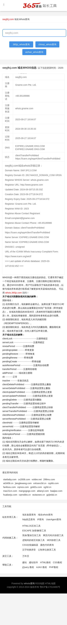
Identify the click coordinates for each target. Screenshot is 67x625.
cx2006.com (24, 479)
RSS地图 (39, 583)
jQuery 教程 (28, 567)
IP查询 (40, 519)
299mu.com (49, 479)
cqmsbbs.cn (25, 494)
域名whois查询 (45, 514)
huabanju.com (10, 494)
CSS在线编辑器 (30, 545)
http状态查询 (28, 519)
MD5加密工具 (54, 540)
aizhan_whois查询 (34, 52)
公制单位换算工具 (47, 549)
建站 (24, 562)
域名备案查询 (29, 514)
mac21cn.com (10, 491)
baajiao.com (56, 491)
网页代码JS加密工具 (53, 535)
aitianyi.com (43, 491)
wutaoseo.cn (38, 494)
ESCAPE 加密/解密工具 (34, 530)
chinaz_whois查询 (47, 44)
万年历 (25, 556)
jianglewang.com (23, 483)
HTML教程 (45, 562)
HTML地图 (50, 583)
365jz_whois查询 (21, 44)
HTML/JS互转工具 (31, 526)
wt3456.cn (8, 483)
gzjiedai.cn (51, 494)
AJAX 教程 (41, 567)
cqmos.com (23, 487)
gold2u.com (36, 487)
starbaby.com (9, 479)
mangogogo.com (27, 491)
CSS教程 (57, 562)
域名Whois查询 (22, 19)
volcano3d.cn (39, 483)
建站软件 (33, 562)
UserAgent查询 (53, 519)
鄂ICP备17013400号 (50, 587)
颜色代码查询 (47, 545)
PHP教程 (53, 567)
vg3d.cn (47, 487)
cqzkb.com (53, 483)
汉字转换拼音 (29, 549)
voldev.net (37, 479)
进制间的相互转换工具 (33, 540)
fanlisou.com (9, 487)
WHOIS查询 (17, 285)
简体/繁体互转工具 (31, 535)
